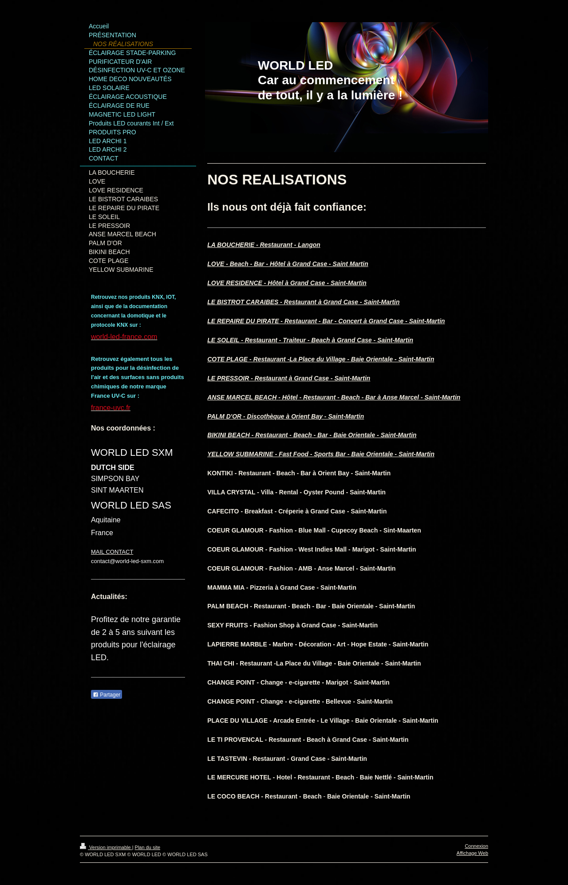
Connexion (476, 846)
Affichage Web (472, 853)
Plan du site (147, 847)
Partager (106, 695)
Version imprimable (106, 847)
